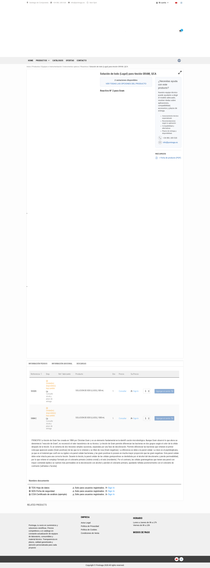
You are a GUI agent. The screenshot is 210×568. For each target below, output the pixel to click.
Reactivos (84, 67)
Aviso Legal (86, 523)
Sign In (135, 391)
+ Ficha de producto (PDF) (168, 158)
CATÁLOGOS (57, 60)
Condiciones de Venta (90, 533)
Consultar (122, 391)
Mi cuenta (164, 3)
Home (30, 60)
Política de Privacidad (90, 526)
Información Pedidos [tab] (38, 364)
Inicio (29, 67)
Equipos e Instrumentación (51, 67)
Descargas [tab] (81, 364)
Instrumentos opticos (71, 67)
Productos (43, 60)
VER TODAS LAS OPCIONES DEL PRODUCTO (126, 84)
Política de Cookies (89, 530)
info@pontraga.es (78, 3)
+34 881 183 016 (59, 3)
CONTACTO (82, 60)
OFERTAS (70, 60)
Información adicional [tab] (62, 364)
